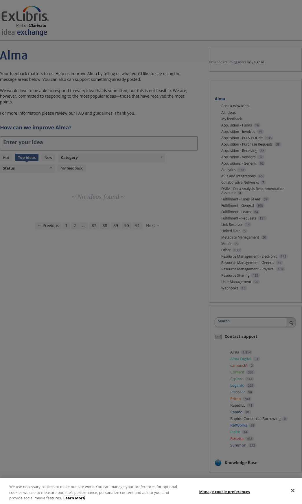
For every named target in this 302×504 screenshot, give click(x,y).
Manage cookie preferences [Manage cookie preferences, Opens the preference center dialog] (224, 491)
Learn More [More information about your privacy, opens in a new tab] (74, 498)
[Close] (292, 490)
